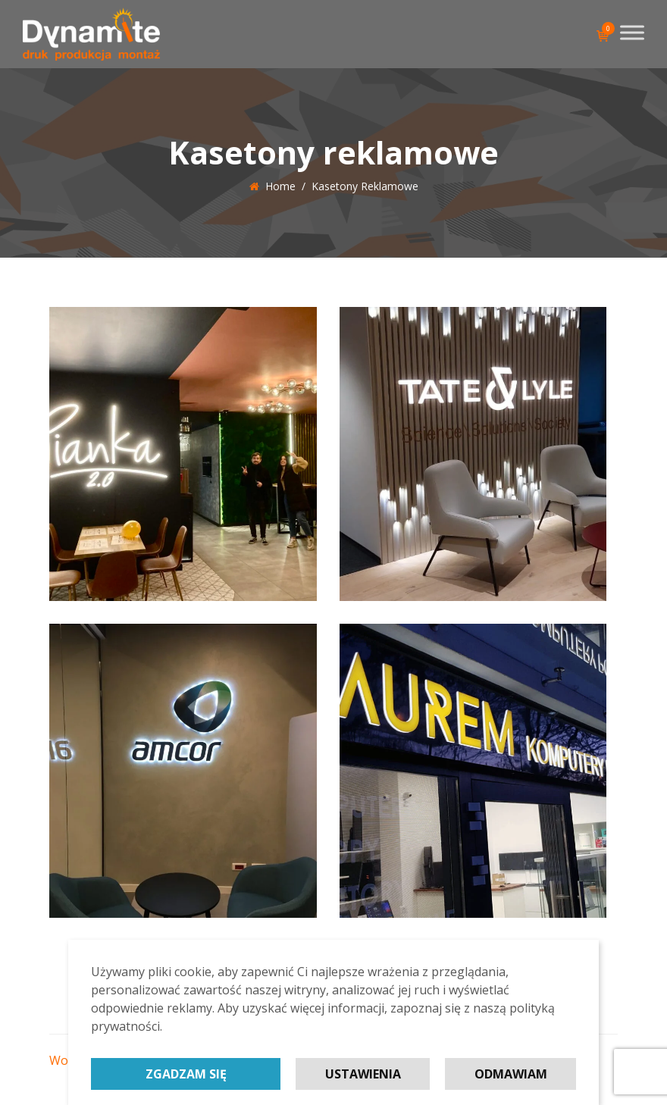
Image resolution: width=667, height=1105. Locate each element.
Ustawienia (363, 1074)
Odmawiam (510, 1074)
